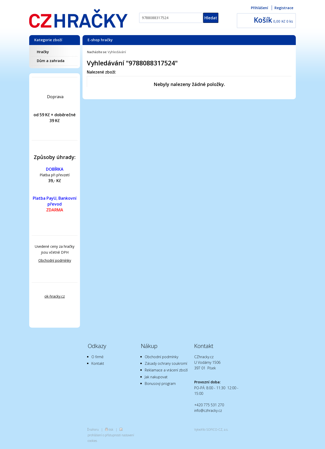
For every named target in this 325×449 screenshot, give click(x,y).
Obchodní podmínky (54, 260)
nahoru (94, 429)
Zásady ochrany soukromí (166, 363)
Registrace (283, 7)
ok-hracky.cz (54, 296)
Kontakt (97, 363)
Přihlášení (259, 7)
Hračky (43, 51)
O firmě (97, 356)
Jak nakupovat (156, 376)
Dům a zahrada (50, 60)
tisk (111, 429)
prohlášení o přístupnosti (104, 435)
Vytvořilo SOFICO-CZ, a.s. (211, 429)
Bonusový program (160, 383)
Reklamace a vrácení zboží (166, 370)
